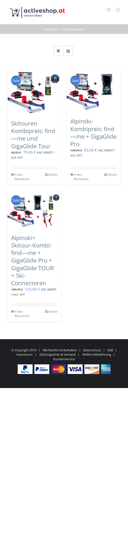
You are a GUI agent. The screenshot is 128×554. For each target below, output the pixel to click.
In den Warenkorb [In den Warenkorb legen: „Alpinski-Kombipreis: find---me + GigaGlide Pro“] (81, 176)
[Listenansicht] (68, 51)
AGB (110, 350)
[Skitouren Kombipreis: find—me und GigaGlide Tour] (34, 93)
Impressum (24, 354)
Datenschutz (92, 350)
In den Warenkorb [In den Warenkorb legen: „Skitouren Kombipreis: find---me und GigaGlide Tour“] (21, 176)
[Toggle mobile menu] (118, 9)
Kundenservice (64, 359)
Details (53, 174)
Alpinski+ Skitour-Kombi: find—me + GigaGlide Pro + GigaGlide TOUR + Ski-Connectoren (32, 260)
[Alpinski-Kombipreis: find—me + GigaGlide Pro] (94, 91)
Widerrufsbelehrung (96, 354)
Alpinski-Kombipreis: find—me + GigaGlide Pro (93, 132)
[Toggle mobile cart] (108, 9)
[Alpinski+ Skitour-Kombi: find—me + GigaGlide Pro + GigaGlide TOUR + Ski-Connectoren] (34, 209)
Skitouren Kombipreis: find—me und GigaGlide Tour (33, 134)
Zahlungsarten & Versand (57, 354)
